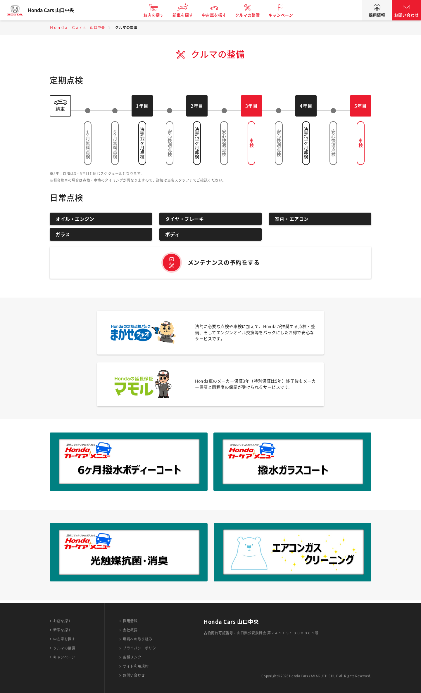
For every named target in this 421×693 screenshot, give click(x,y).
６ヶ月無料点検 (115, 143)
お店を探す (159, 15)
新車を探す (189, 15)
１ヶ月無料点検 (87, 143)
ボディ (172, 234)
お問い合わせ (406, 15)
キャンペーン (287, 15)
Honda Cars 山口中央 (57, 10)
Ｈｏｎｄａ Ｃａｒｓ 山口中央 (77, 27)
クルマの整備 (253, 15)
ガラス (63, 234)
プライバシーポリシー (141, 648)
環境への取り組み (137, 639)
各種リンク (132, 657)
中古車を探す (220, 15)
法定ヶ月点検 (142, 143)
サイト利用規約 (136, 666)
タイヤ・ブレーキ (184, 219)
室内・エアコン (292, 219)
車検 (251, 143)
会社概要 (130, 630)
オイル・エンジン (75, 219)
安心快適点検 (169, 142)
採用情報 (377, 15)
